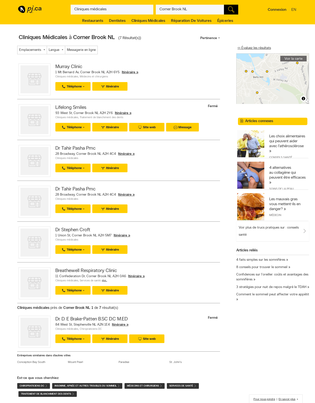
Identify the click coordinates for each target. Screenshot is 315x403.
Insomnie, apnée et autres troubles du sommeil (87, 386)
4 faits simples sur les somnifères (260, 260)
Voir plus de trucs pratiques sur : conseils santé (269, 231)
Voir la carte (293, 59)
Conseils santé (280, 157)
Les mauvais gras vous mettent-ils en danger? (284, 204)
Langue (54, 50)
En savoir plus (287, 399)
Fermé (213, 106)
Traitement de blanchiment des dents (101, 117)
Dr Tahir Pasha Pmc (75, 148)
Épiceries (225, 21)
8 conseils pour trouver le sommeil (261, 267)
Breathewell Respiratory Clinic (86, 270)
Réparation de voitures (191, 21)
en (294, 10)
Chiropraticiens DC (91, 329)
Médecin (275, 215)
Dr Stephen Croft (72, 230)
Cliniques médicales (148, 21)
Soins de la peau (281, 188)
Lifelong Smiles (70, 107)
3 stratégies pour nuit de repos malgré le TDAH (271, 287)
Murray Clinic (68, 66)
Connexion (277, 10)
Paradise (124, 362)
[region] (272, 79)
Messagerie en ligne (81, 50)
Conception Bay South (31, 362)
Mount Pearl (75, 362)
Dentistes (117, 21)
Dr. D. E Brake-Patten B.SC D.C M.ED (91, 319)
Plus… (104, 280)
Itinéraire (128, 72)
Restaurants (92, 21)
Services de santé (90, 280)
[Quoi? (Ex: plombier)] (112, 9)
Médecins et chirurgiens (94, 76)
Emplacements (30, 50)
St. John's (175, 362)
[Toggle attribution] (303, 98)
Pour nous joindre (264, 399)
